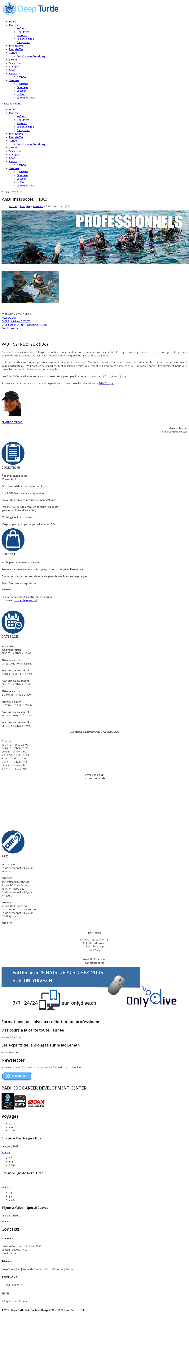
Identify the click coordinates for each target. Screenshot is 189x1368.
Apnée (13, 52)
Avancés (22, 35)
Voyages (14, 66)
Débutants (23, 32)
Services (14, 80)
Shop (12, 70)
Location (22, 90)
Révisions (22, 83)
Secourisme (16, 63)
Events (13, 73)
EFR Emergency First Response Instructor (25, 324)
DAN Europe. (106, 383)
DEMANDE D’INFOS (12, 422)
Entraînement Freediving (31, 56)
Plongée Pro (16, 45)
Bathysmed (23, 42)
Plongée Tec (16, 49)
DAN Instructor (10, 328)
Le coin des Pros (26, 97)
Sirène (13, 59)
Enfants (21, 28)
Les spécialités (25, 39)
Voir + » (6, 1152)
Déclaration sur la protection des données (24, 1315)
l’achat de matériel (25, 600)
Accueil (13, 206)
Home (12, 21)
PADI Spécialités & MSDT (16, 321)
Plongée (14, 25)
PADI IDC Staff (9, 317)
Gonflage (22, 87)
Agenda (21, 77)
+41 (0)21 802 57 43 (97, 1310)
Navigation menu (11, 103)
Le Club (21, 94)
